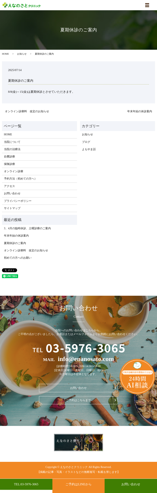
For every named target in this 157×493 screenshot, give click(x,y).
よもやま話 (89, 149)
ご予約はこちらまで (78, 400)
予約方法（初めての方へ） (20, 178)
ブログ (86, 141)
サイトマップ (12, 208)
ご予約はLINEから (78, 484)
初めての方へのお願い (18, 257)
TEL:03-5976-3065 (26, 484)
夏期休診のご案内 (15, 243)
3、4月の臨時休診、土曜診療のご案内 (27, 228)
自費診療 (9, 156)
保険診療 (9, 164)
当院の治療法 (12, 149)
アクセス (9, 186)
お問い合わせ (130, 486)
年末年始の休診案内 (139, 111)
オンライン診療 (13, 171)
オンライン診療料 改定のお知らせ (27, 111)
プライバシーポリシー (18, 200)
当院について (12, 141)
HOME (5, 53)
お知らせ (22, 53)
